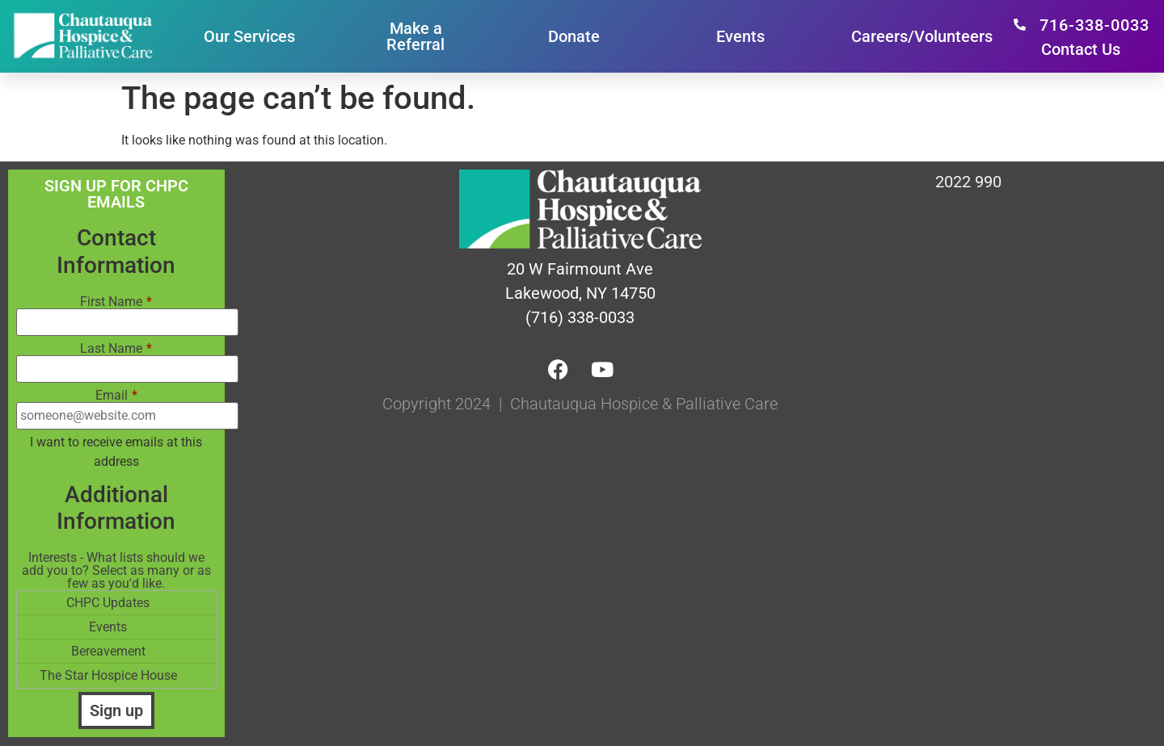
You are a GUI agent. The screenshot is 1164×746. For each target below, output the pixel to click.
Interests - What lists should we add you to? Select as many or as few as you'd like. (116, 570)
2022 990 (968, 181)
